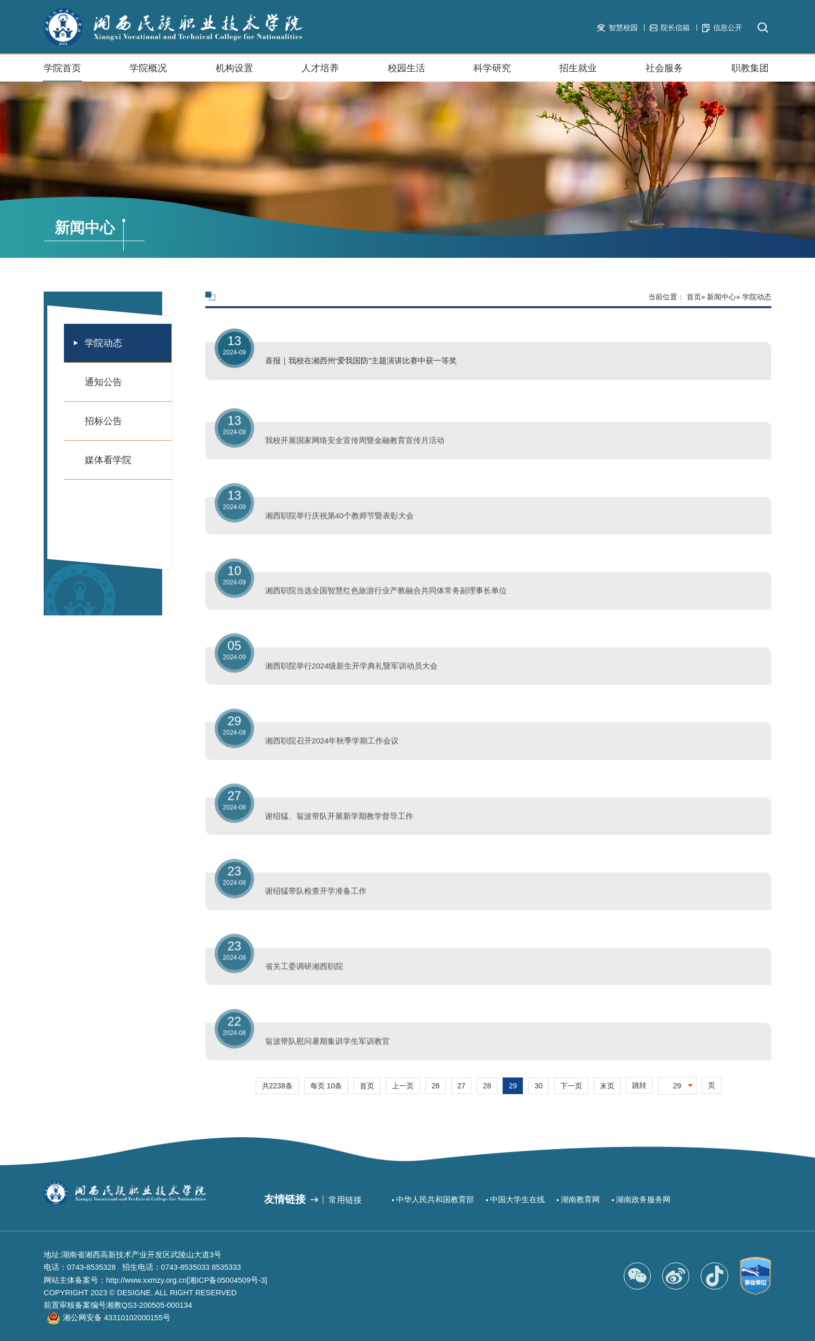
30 (538, 1086)
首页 (694, 297)
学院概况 (148, 72)
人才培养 (320, 68)
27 (461, 1086)
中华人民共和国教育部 (435, 1199)
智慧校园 (617, 27)
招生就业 (578, 72)
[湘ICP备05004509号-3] (227, 1280)
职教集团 (750, 72)
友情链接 (285, 1199)
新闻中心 (721, 297)
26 (435, 1086)
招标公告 (103, 421)
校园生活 (406, 72)
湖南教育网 (580, 1199)
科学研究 (492, 68)
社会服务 (664, 72)
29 (513, 1086)
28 (487, 1086)
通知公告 (103, 382)
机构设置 (234, 72)
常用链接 (345, 1199)
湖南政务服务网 (643, 1199)
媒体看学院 (108, 460)
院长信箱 (670, 27)
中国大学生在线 (517, 1199)
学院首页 (62, 68)
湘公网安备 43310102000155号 (116, 1317)
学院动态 (103, 343)
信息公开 (722, 27)
